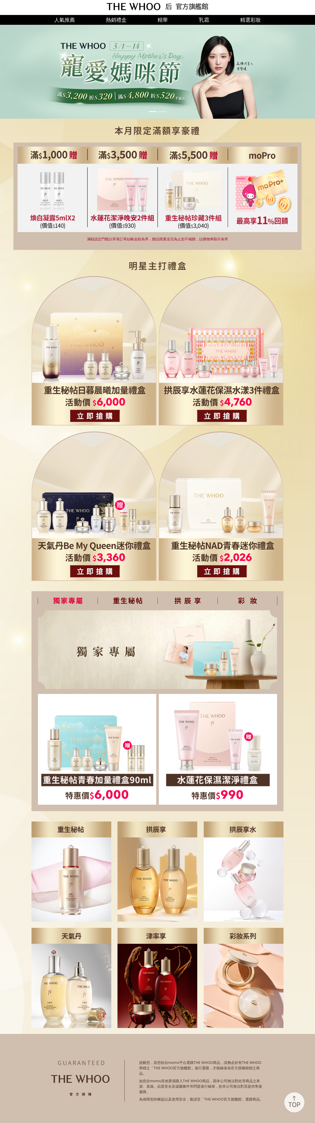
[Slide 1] (153, 112)
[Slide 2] (162, 112)
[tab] (68, 600)
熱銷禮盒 (116, 19)
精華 (163, 19)
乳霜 (204, 19)
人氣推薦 (64, 19)
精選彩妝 (250, 19)
